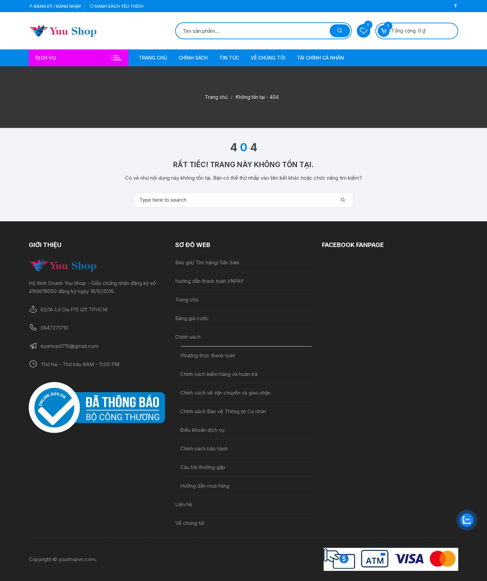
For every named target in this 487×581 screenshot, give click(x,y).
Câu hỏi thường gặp (202, 467)
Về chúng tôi (268, 58)
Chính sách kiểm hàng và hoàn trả (218, 374)
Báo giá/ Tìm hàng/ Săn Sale (207, 262)
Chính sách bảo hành (204, 448)
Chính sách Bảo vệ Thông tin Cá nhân (223, 411)
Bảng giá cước (192, 318)
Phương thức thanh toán (207, 355)
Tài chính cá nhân (320, 58)
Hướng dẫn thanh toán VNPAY (209, 281)
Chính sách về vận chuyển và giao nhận (226, 392)
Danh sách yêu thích (116, 6)
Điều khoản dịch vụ (202, 430)
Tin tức (229, 58)
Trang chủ (153, 58)
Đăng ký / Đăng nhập (55, 6)
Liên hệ (183, 504)
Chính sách (193, 58)
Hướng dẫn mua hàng (204, 486)
